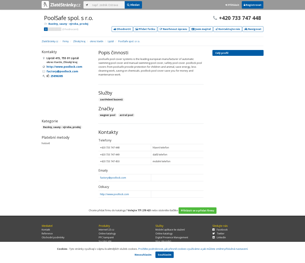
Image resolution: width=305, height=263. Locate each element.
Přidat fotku (145, 29)
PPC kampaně (106, 237)
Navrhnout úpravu (173, 29)
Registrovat (252, 5)
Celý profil (221, 53)
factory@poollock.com (113, 177)
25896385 (57, 76)
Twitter (218, 233)
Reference (47, 233)
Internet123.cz (106, 229)
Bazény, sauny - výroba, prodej (68, 23)
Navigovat (253, 29)
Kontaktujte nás (227, 29)
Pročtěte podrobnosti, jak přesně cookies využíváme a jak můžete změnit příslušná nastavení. (193, 249)
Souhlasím (164, 254)
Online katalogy (107, 233)
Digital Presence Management (171, 237)
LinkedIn (219, 237)
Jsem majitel (201, 29)
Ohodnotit (122, 29)
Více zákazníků (163, 241)
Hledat (133, 5)
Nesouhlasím (143, 254)
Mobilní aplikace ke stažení (170, 229)
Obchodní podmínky (53, 237)
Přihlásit (232, 5)
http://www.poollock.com (114, 194)
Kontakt (46, 229)
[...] (107, 5)
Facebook (220, 229)
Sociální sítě (105, 241)
